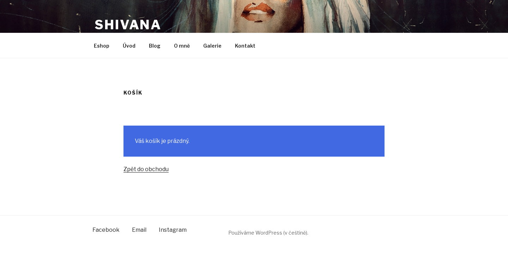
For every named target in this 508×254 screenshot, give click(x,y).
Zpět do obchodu (146, 169)
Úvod (129, 46)
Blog (155, 46)
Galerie (212, 46)
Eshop (101, 46)
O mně (182, 46)
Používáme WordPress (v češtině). (268, 233)
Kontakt (245, 46)
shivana (128, 24)
